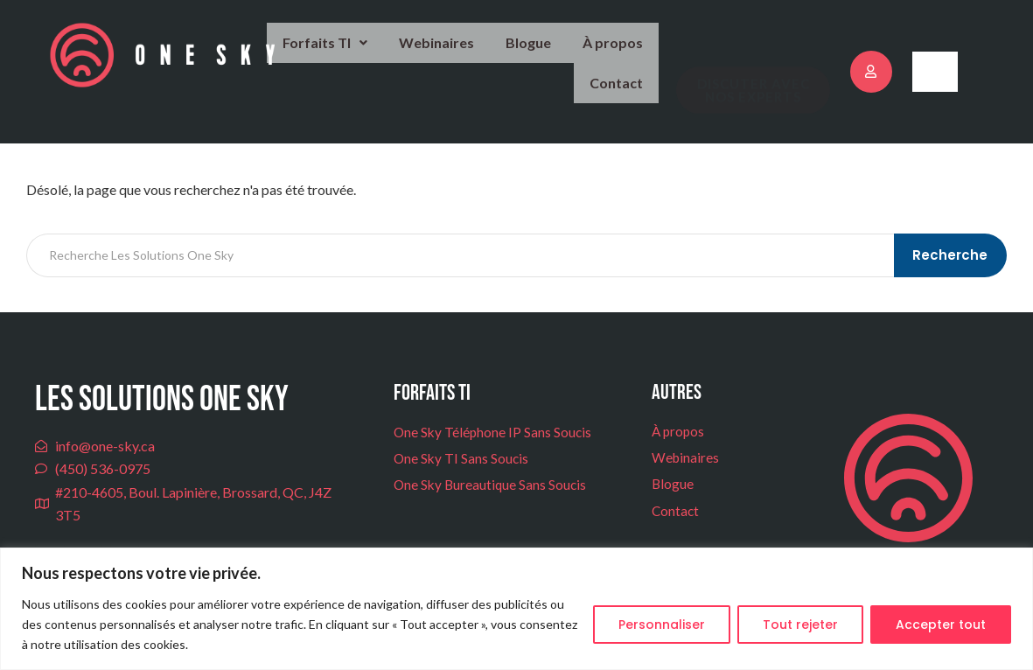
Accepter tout (941, 624)
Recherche (951, 237)
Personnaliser (661, 624)
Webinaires (368, 53)
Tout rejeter (800, 624)
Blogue (456, 53)
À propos (536, 53)
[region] (516, 609)
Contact (619, 54)
